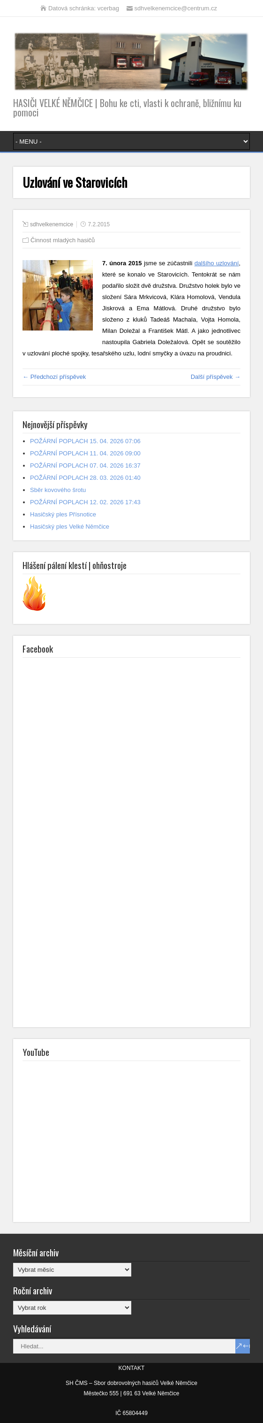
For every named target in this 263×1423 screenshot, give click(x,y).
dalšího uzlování (217, 263)
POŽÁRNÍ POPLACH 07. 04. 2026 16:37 (85, 465)
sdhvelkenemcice (51, 224)
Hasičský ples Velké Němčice (69, 526)
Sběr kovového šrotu (58, 489)
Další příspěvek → (215, 376)
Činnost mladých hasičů (62, 240)
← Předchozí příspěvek (54, 376)
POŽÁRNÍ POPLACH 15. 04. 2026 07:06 (85, 441)
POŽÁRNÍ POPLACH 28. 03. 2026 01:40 (85, 477)
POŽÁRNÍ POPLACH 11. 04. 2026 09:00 (85, 453)
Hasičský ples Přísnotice (63, 514)
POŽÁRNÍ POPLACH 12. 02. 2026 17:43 (85, 502)
